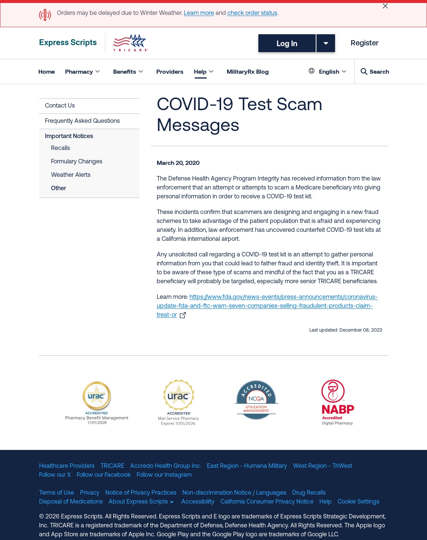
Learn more (199, 13)
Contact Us (60, 106)
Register (365, 43)
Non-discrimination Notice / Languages (234, 493)
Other (58, 189)
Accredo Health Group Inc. (165, 466)
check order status (252, 13)
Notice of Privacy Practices (140, 493)
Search (379, 71)
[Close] (385, 6)
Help (325, 502)
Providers (170, 71)
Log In (287, 43)
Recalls (60, 148)
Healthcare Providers (67, 466)
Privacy (89, 493)
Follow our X (55, 475)
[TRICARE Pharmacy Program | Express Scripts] (94, 43)
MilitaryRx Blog (248, 71)
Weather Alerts (70, 175)
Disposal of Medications (71, 502)
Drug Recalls (309, 493)
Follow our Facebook (104, 475)
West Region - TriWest (322, 466)
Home (46, 71)
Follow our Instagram (164, 475)
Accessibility (197, 502)
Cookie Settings (358, 502)
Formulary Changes (76, 162)
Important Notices (69, 137)
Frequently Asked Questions (82, 121)
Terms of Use (56, 493)
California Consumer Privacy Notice (266, 502)
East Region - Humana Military (247, 466)
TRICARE (112, 466)
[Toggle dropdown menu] (325, 43)
